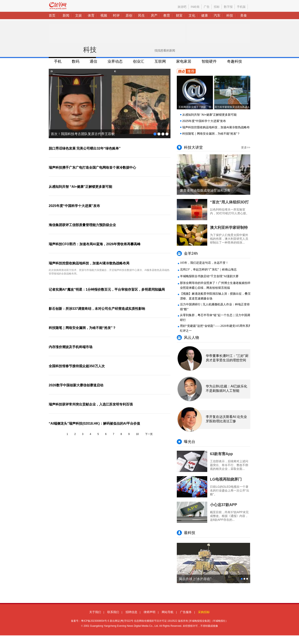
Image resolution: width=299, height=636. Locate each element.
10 (137, 434)
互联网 (160, 61)
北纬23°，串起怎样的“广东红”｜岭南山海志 (208, 269)
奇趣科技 (234, 61)
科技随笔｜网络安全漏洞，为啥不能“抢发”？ (211, 133)
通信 (93, 61)
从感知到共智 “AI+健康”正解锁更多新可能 (209, 114)
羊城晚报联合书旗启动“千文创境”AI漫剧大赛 (209, 276)
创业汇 (138, 61)
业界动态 (115, 61)
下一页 (149, 434)
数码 (75, 61)
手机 (58, 61)
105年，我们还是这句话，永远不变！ (204, 262)
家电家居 (183, 61)
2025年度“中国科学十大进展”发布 (204, 121)
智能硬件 (209, 61)
